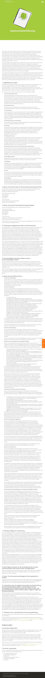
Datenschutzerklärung (8, 676)
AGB (3, 676)
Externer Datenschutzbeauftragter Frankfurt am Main (29, 619)
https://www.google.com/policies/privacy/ (28, 645)
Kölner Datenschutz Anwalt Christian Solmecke (20, 620)
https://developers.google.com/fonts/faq (33, 644)
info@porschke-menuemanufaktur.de (9, 675)
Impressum (14, 676)
